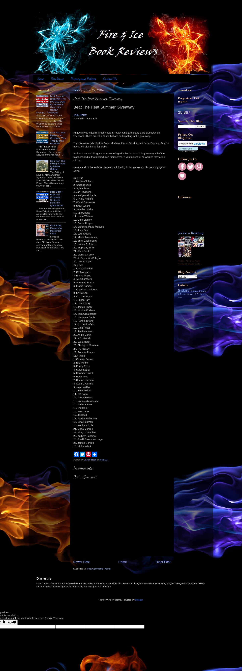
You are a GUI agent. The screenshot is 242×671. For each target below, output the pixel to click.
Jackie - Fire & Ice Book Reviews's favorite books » (190, 262)
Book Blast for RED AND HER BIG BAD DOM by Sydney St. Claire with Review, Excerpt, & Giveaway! (51, 104)
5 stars (183, 290)
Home (40, 79)
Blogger (139, 600)
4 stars (194, 291)
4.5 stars (182, 294)
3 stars (190, 294)
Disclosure (57, 79)
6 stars (202, 291)
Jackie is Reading (190, 233)
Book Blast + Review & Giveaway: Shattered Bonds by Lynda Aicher (56, 199)
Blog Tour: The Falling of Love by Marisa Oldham (57, 165)
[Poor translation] (12, 622)
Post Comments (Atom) (99, 568)
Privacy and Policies (83, 79)
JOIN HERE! (80, 115)
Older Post (163, 562)
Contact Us (110, 79)
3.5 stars (199, 294)
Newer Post (81, 562)
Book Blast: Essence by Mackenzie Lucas (56, 229)
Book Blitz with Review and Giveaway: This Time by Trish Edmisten (58, 138)
